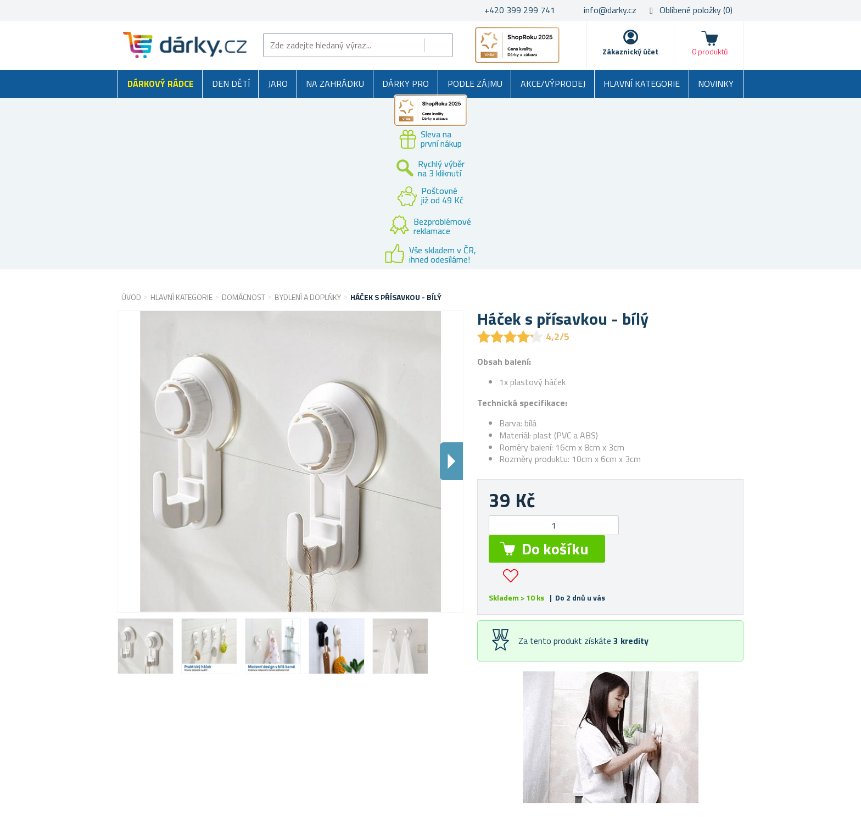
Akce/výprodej (553, 83)
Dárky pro (405, 83)
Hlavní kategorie (641, 83)
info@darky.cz (610, 9)
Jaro (278, 83)
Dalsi (451, 461)
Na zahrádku (335, 83)
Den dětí (231, 83)
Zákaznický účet (630, 51)
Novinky (716, 83)
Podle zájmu (475, 83)
